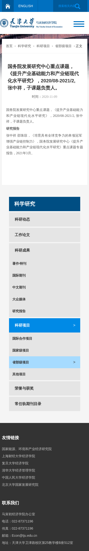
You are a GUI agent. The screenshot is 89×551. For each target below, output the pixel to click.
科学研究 (24, 46)
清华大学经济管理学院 (18, 470)
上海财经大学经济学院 (18, 456)
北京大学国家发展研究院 (20, 484)
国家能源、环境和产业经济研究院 (27, 449)
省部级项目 (63, 46)
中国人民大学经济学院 (18, 477)
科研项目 (43, 46)
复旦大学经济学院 (15, 463)
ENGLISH (26, 6)
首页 (9, 46)
